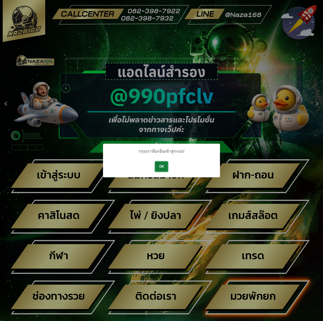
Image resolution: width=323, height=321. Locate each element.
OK (161, 166)
